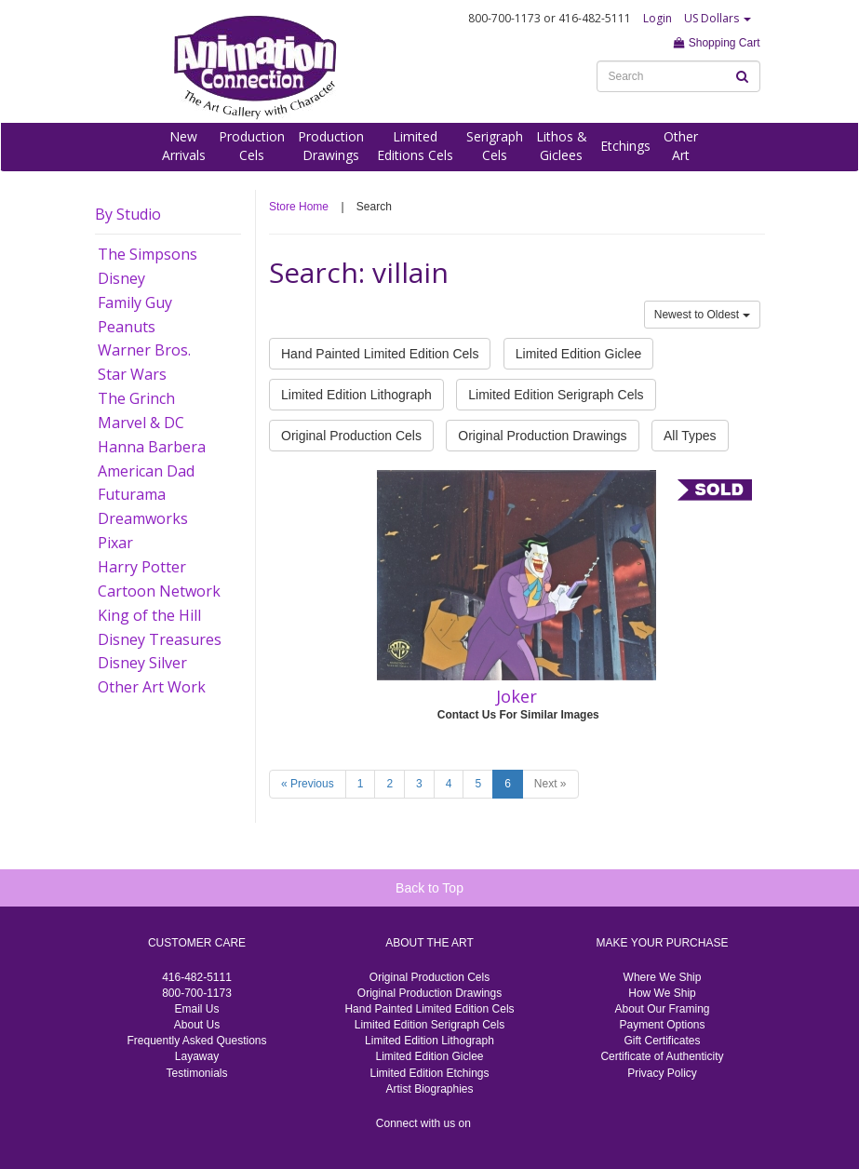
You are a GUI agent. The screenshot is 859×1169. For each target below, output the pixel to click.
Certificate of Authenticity (661, 1056)
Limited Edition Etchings (429, 1073)
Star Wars (132, 374)
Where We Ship (663, 977)
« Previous (307, 783)
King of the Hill (149, 615)
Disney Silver (142, 662)
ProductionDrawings (331, 146)
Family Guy (135, 302)
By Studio (128, 214)
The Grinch (136, 398)
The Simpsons (147, 254)
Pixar (115, 542)
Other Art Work (152, 687)
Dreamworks (143, 518)
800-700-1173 (197, 993)
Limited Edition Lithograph (356, 394)
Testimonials (196, 1073)
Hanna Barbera (152, 447)
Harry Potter (142, 567)
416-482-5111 (197, 977)
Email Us (196, 1008)
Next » (550, 783)
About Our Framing (661, 1008)
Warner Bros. (144, 350)
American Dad (146, 471)
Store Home (299, 206)
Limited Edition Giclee (578, 353)
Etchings (625, 146)
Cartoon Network (159, 591)
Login (657, 18)
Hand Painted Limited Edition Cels (379, 353)
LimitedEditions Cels (415, 146)
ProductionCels (252, 146)
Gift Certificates (662, 1040)
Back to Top (429, 887)
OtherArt (681, 146)
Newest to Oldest (702, 314)
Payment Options (662, 1024)
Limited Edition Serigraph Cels (555, 394)
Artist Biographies (429, 1088)
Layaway (197, 1056)
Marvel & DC (141, 422)
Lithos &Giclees (561, 146)
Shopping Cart (716, 42)
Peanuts (126, 326)
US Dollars (717, 18)
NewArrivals (184, 146)
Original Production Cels (351, 435)
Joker (516, 696)
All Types (690, 435)
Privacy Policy (662, 1073)
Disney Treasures (159, 639)
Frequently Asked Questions (196, 1040)
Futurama (132, 494)
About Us (197, 1024)
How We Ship (661, 993)
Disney (121, 278)
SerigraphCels (494, 146)
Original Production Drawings (542, 435)
